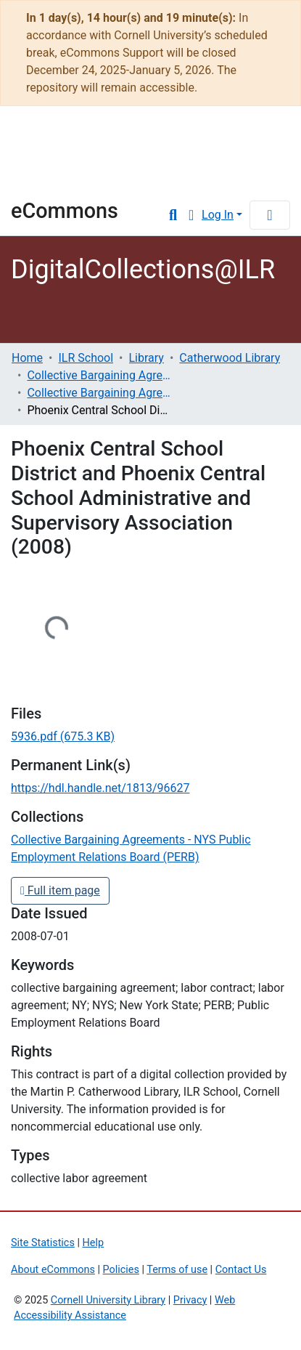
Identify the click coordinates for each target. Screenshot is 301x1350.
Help (93, 1243)
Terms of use (177, 1270)
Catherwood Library (229, 358)
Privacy (190, 1300)
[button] (191, 215)
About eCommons (53, 1270)
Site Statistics (43, 1243)
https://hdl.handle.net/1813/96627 (100, 788)
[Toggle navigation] (270, 215)
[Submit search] (173, 215)
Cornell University (83, 140)
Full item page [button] (60, 890)
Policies (121, 1270)
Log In (218, 215)
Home (27, 358)
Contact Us (241, 1270)
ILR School (85, 358)
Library (54, 178)
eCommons (64, 210)
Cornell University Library (108, 1300)
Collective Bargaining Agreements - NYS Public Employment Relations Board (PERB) (99, 393)
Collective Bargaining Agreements (99, 375)
